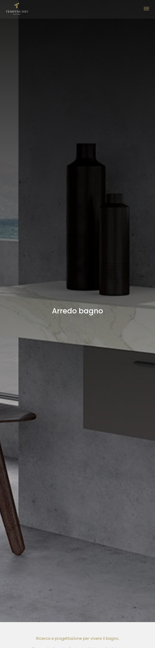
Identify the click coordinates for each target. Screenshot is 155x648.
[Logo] (17, 8)
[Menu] (146, 8)
